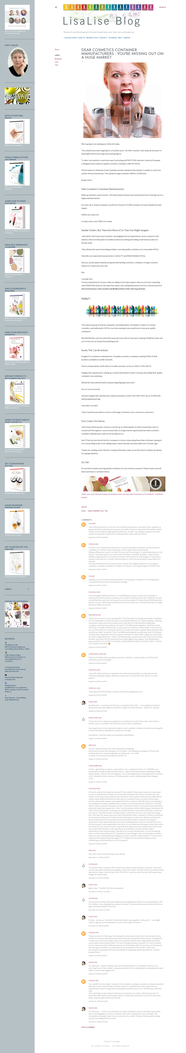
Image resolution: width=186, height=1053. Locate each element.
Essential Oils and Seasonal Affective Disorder (15, 670)
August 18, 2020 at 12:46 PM (98, 974)
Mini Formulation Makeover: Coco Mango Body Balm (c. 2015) (17, 648)
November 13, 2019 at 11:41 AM (99, 891)
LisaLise (91, 702)
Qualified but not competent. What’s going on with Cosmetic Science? (17, 689)
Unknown (92, 544)
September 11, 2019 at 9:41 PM (99, 857)
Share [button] (57, 49)
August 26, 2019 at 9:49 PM (98, 738)
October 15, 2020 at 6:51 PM (98, 1022)
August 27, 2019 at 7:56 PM (98, 782)
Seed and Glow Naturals (14, 677)
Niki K (91, 745)
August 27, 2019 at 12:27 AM (98, 759)
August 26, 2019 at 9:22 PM (98, 695)
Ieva (90, 576)
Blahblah (58, 59)
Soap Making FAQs (12, 700)
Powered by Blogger (110, 1041)
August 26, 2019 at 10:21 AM (98, 537)
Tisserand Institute (12, 667)
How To (80, 38)
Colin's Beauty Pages (13, 655)
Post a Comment (88, 1027)
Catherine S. (93, 688)
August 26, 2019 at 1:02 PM (98, 569)
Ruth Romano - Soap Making (15, 698)
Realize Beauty (10, 685)
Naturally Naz (93, 615)
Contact (102, 38)
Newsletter (91, 38)
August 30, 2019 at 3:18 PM (98, 844)
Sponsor (112, 38)
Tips (56, 65)
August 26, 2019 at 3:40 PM (98, 647)
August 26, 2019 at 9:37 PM (98, 711)
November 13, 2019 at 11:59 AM (99, 910)
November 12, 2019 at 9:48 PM (99, 878)
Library (126, 38)
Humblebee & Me (11, 645)
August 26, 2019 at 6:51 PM (98, 681)
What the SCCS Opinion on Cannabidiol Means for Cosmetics (15, 659)
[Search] (162, 7)
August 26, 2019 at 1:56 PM (98, 608)
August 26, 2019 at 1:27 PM (98, 585)
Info (119, 38)
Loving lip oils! (10, 679)
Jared (90, 523)
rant (56, 62)
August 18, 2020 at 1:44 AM (98, 955)
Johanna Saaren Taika (96, 654)
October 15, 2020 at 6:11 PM (98, 1001)
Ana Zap (91, 864)
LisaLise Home (69, 38)
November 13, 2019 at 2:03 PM (99, 926)
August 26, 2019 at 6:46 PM (98, 663)
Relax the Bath (93, 718)
